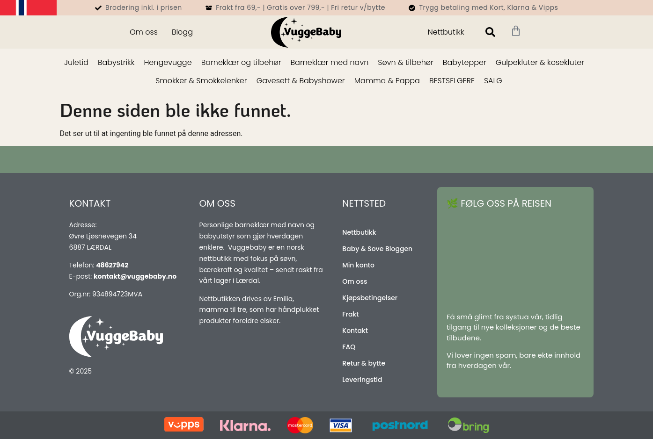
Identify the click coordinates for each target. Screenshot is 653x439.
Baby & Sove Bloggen (377, 248)
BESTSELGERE (452, 80)
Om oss (144, 32)
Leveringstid (362, 379)
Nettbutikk (446, 32)
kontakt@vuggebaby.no (135, 276)
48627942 (112, 265)
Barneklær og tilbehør (241, 62)
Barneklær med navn (330, 62)
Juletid (76, 62)
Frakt (350, 314)
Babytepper (464, 62)
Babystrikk (116, 62)
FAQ (348, 347)
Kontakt (355, 330)
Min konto (358, 265)
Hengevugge (167, 62)
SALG (493, 80)
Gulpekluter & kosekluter (540, 62)
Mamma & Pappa (387, 80)
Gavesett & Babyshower (301, 80)
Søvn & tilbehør (405, 62)
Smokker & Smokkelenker (201, 80)
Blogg (182, 32)
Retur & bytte (363, 363)
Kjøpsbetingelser (369, 297)
